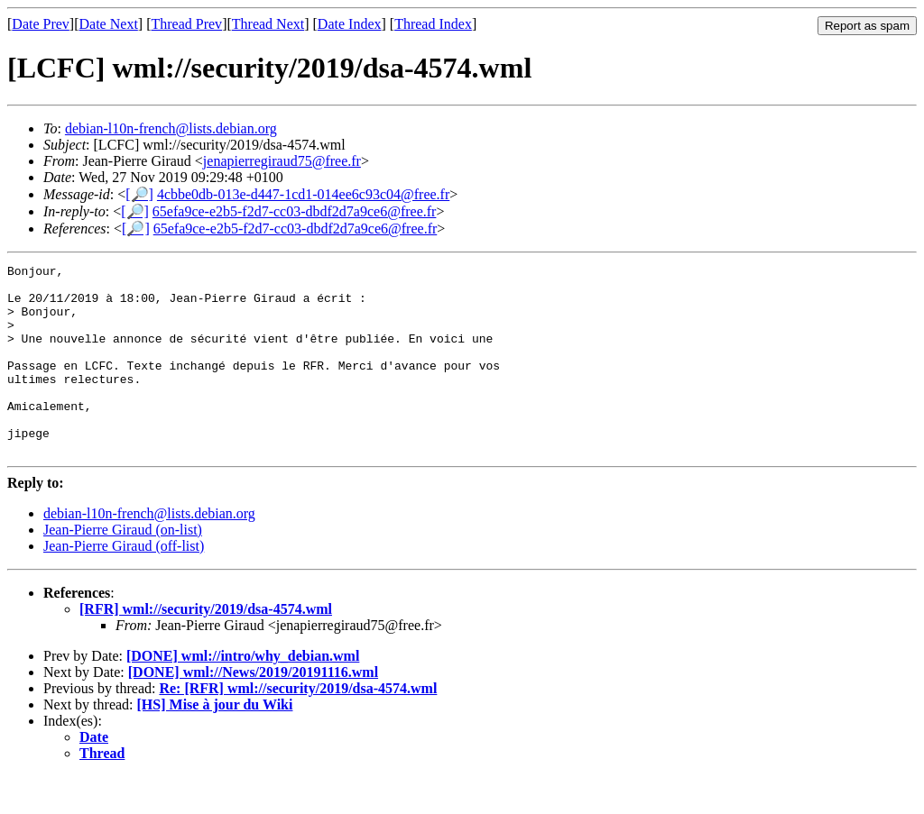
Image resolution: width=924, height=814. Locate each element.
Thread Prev (186, 24)
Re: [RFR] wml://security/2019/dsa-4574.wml (298, 726)
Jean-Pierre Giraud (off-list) (123, 583)
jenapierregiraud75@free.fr (282, 161)
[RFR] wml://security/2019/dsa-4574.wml (205, 646)
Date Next (108, 24)
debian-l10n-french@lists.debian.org (171, 128)
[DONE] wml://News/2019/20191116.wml (253, 710)
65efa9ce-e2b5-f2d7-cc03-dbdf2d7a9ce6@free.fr (294, 211)
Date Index (350, 24)
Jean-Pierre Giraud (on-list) (122, 567)
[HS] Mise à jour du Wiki (215, 742)
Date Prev (40, 24)
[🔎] (139, 194)
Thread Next (268, 24)
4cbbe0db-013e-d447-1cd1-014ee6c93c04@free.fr (303, 194)
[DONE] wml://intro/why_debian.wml (242, 693)
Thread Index (433, 24)
